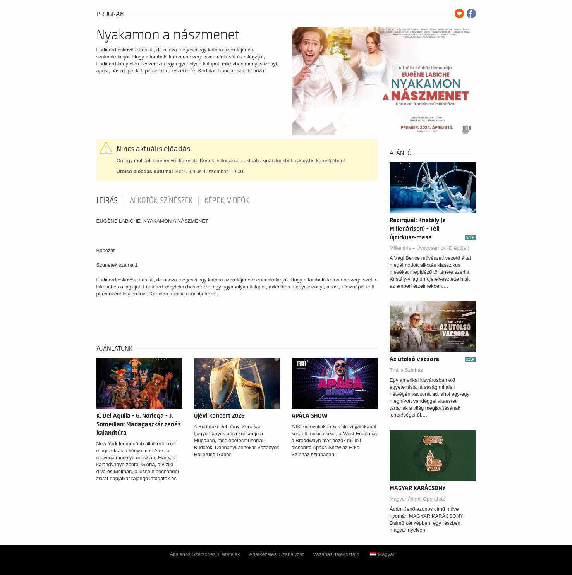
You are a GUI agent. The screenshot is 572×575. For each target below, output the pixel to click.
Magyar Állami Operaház (417, 499)
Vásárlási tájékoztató (336, 554)
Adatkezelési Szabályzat (276, 554)
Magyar (382, 554)
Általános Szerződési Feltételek (205, 554)
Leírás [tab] (107, 200)
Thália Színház (406, 370)
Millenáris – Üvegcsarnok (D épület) (429, 248)
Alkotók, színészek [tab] (161, 200)
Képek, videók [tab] (226, 200)
